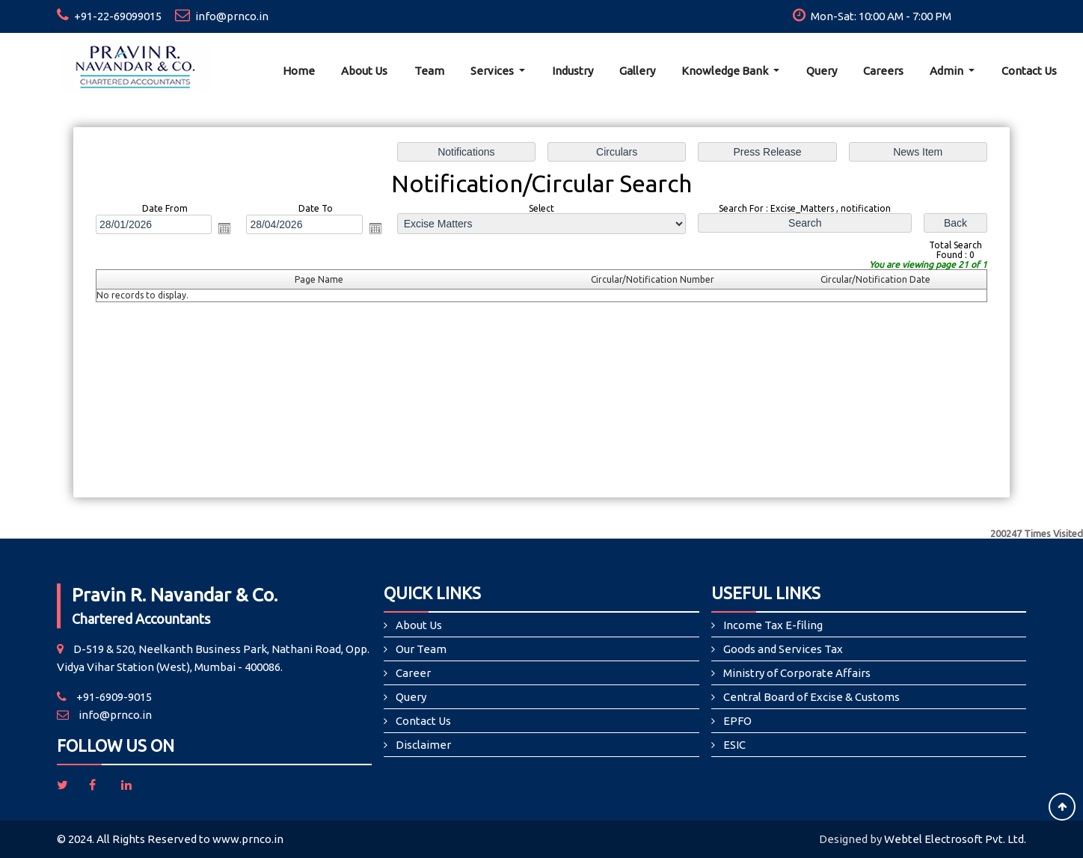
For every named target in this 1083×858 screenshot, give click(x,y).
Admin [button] (948, 70)
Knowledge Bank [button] (725, 70)
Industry (572, 70)
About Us (364, 70)
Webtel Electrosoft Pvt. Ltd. (955, 839)
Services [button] (493, 70)
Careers (883, 70)
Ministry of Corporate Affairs (797, 673)
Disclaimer (423, 744)
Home (299, 70)
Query (821, 70)
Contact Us (1029, 70)
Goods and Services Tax (783, 649)
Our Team (421, 649)
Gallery (637, 70)
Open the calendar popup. (231, 229)
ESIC (734, 744)
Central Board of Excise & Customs (811, 696)
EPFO (737, 720)
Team (429, 70)
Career (413, 673)
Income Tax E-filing (773, 625)
